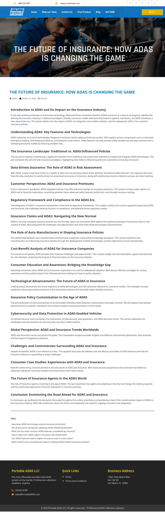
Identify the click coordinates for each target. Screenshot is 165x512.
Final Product (84, 12)
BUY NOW (110, 12)
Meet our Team (49, 12)
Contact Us (67, 12)
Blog (98, 12)
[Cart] (152, 13)
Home (34, 12)
